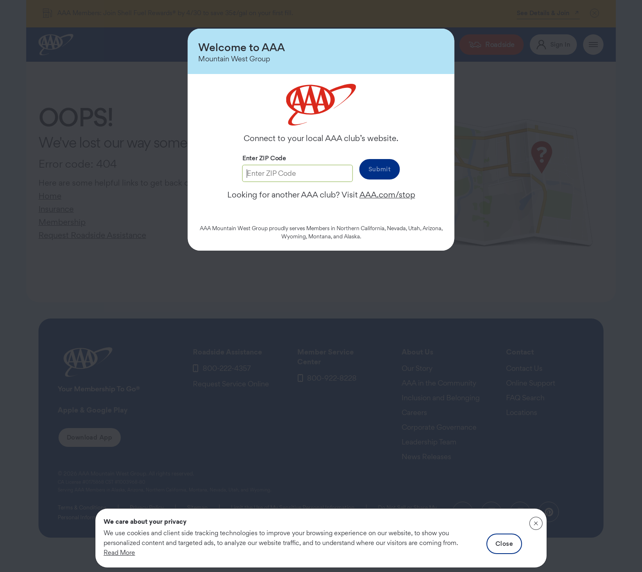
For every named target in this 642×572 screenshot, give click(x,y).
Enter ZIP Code (264, 158)
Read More (119, 552)
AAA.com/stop (387, 195)
